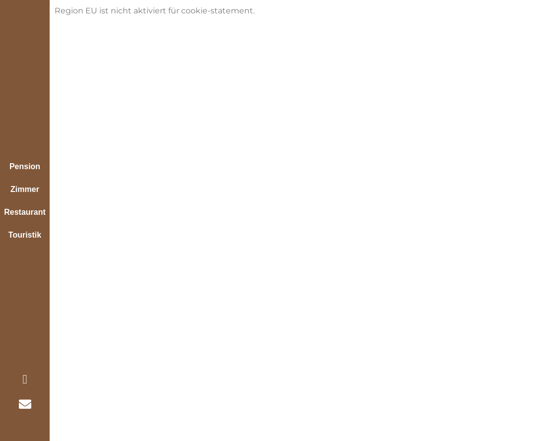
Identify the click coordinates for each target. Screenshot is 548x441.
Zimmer (24, 189)
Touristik (24, 235)
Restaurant (25, 212)
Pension (24, 166)
